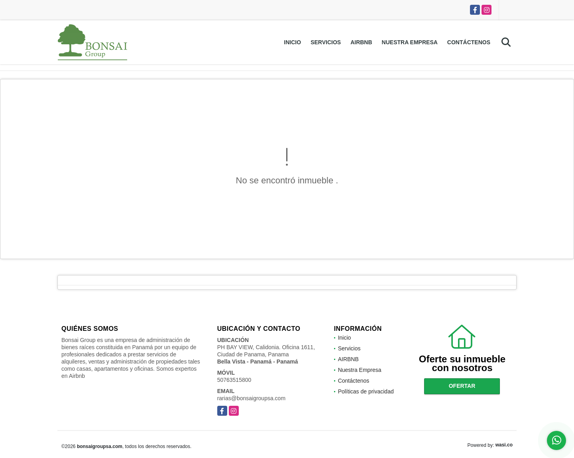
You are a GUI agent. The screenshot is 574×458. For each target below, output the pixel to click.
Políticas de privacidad (366, 391)
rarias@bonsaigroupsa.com (251, 398)
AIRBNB (361, 42)
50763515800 (234, 380)
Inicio (292, 42)
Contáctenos (468, 42)
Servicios (326, 42)
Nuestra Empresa (410, 42)
